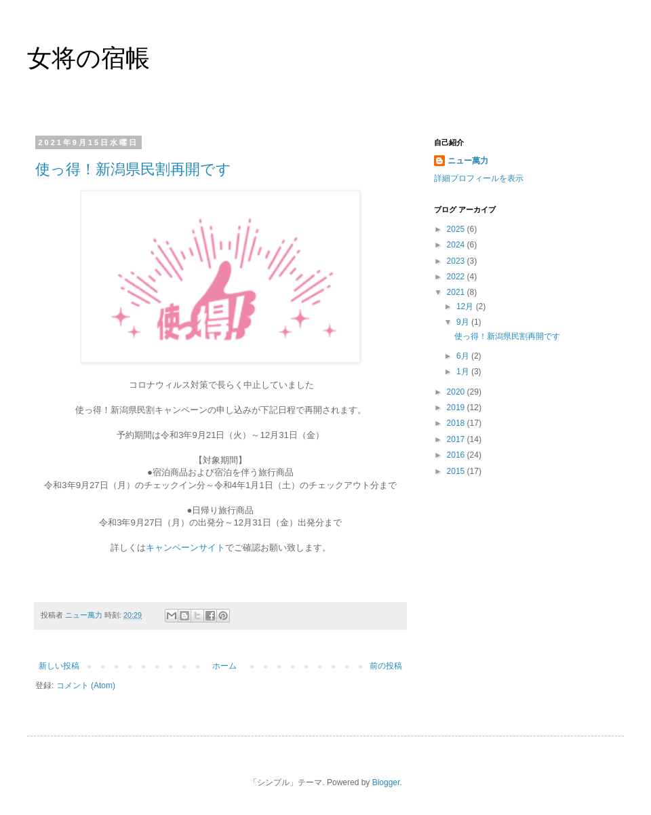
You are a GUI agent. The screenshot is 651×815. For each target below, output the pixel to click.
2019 (457, 407)
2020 (457, 392)
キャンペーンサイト (185, 547)
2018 (457, 423)
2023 (457, 261)
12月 (466, 306)
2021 (457, 292)
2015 (457, 471)
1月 (463, 371)
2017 (457, 439)
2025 (457, 229)
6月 (463, 356)
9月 (463, 322)
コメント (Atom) (85, 685)
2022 (457, 276)
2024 (457, 245)
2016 (457, 455)
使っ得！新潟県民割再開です (133, 169)
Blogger (386, 782)
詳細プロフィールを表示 (479, 178)
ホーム (224, 666)
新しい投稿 (59, 666)
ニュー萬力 (468, 160)
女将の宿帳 (88, 58)
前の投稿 (386, 666)
